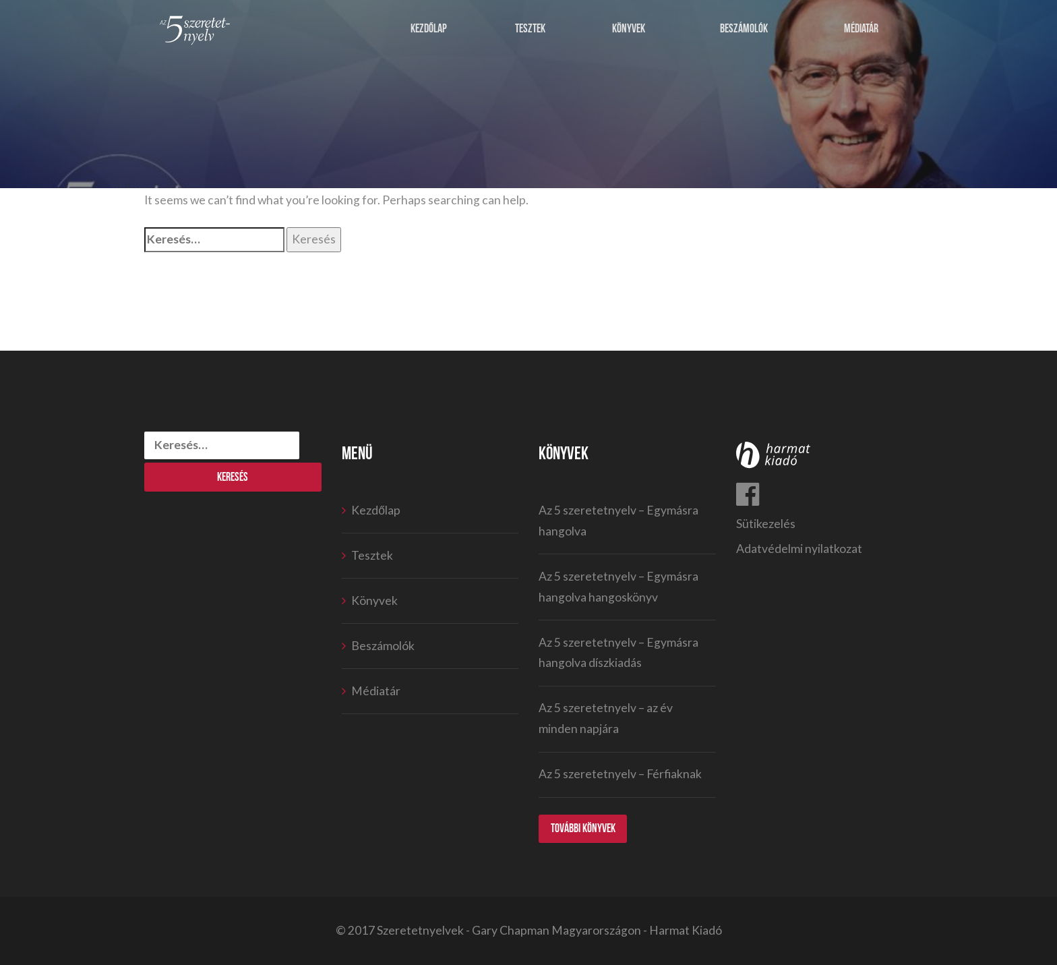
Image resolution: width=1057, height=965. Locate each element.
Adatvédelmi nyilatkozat (799, 549)
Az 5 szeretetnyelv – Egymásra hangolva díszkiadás (618, 652)
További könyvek (583, 828)
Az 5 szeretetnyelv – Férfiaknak (620, 774)
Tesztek (530, 29)
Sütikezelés (765, 524)
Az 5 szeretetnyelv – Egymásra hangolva (618, 520)
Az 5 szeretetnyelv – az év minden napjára (606, 718)
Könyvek (628, 29)
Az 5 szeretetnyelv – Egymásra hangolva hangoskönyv (618, 586)
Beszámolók (744, 29)
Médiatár (861, 29)
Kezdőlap (429, 29)
